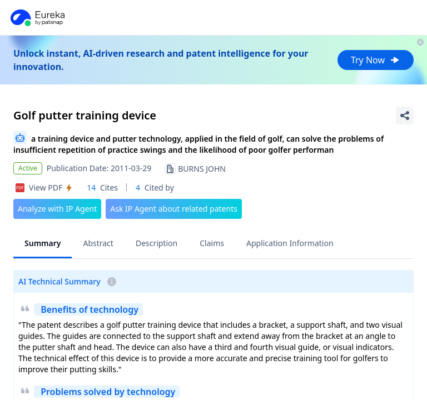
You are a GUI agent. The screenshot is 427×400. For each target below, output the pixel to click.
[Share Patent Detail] (405, 115)
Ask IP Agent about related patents (173, 208)
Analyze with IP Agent (57, 208)
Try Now (375, 60)
